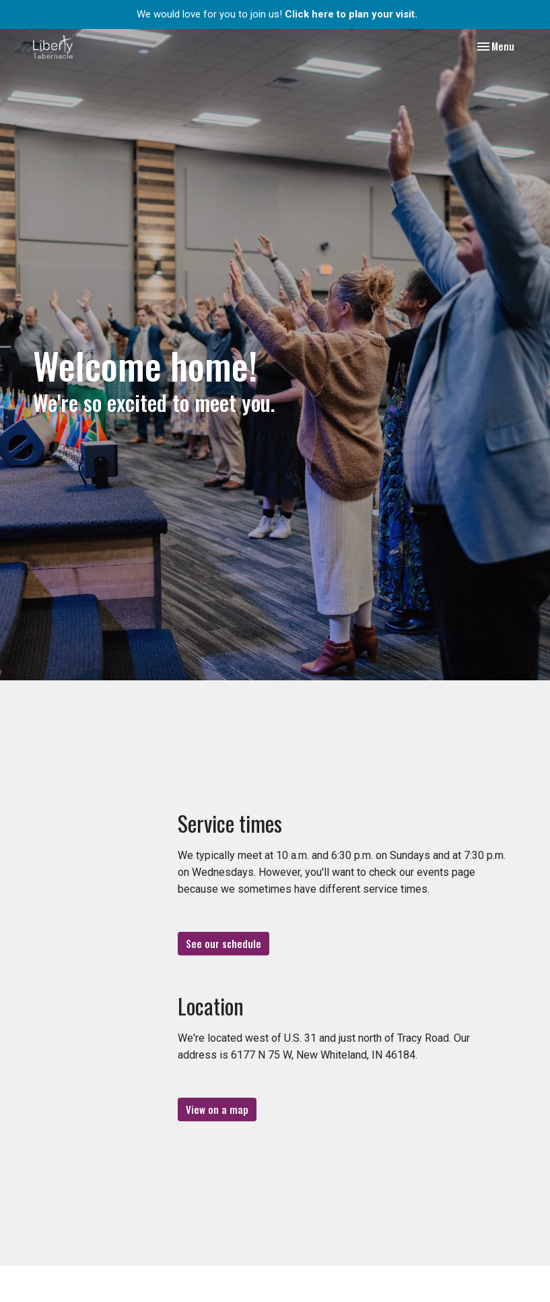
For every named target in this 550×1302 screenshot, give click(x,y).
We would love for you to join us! (277, 14)
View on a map (217, 1109)
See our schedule (223, 943)
